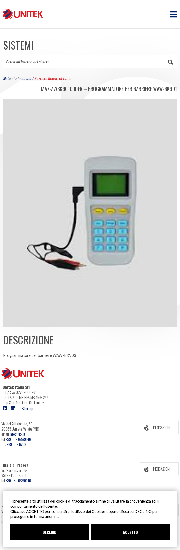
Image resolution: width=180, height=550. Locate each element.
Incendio (25, 78)
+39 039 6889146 (18, 439)
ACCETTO (130, 532)
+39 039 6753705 (19, 444)
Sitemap (27, 408)
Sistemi (9, 78)
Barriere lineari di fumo (53, 78)
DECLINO (49, 532)
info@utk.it (17, 434)
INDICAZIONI (155, 427)
